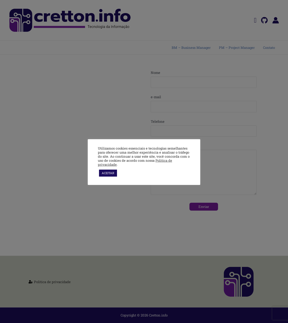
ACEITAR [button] (108, 173)
